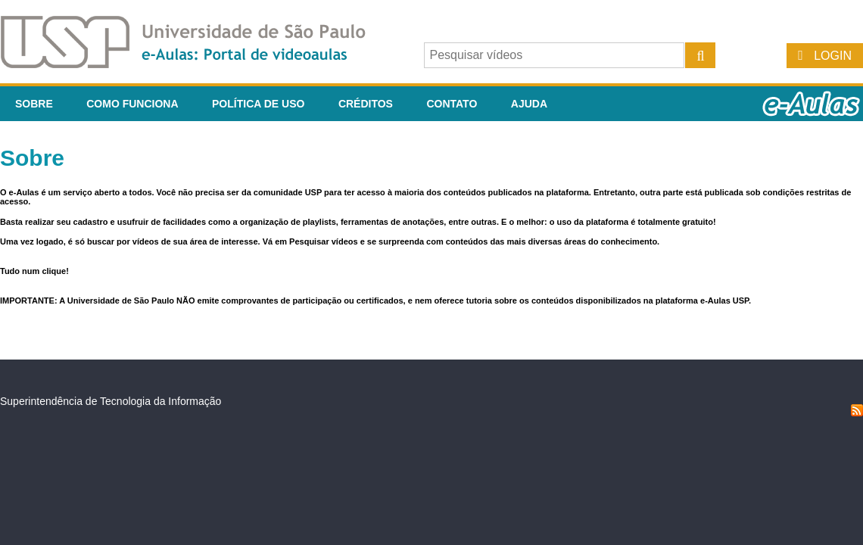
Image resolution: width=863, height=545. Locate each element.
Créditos (365, 104)
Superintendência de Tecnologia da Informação (110, 401)
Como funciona (132, 104)
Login (833, 55)
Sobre (34, 104)
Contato (451, 104)
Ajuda (529, 104)
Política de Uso (258, 104)
